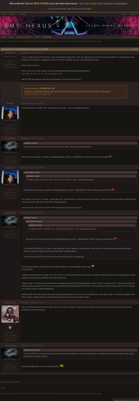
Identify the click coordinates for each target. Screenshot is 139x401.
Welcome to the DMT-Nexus (9, 41)
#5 (22, 213)
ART (37, 37)
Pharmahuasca (63, 41)
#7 (22, 345)
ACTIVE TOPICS (130, 37)
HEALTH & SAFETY (24, 37)
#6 (22, 303)
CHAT (4, 14)
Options (135, 49)
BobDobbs (10, 53)
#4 (22, 168)
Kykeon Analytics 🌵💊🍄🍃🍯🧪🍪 (40, 88)
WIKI (11, 37)
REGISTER (133, 14)
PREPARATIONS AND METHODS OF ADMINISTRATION (38, 41)
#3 (22, 139)
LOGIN (124, 14)
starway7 (10, 103)
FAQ (3, 37)
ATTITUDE (47, 37)
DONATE (22, 14)
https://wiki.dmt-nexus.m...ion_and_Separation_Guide (42, 74)
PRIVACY (12, 14)
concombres (10, 138)
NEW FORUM (41, 3)
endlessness (10, 303)
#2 (22, 103)
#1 (22, 53)
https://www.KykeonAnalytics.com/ (38, 94)
